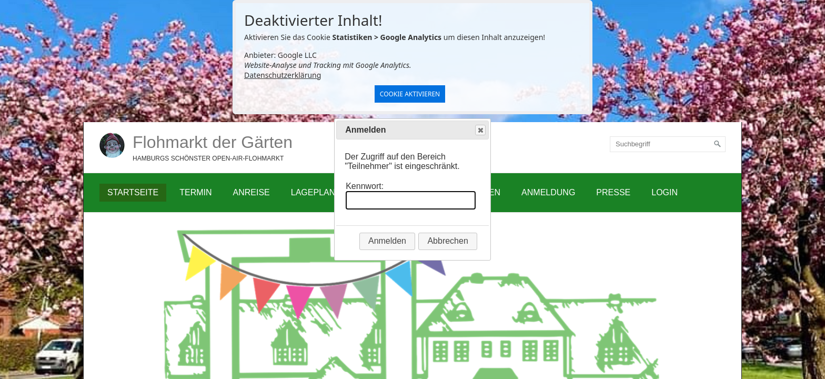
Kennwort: (365, 186)
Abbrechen (447, 240)
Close (480, 130)
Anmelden (387, 240)
